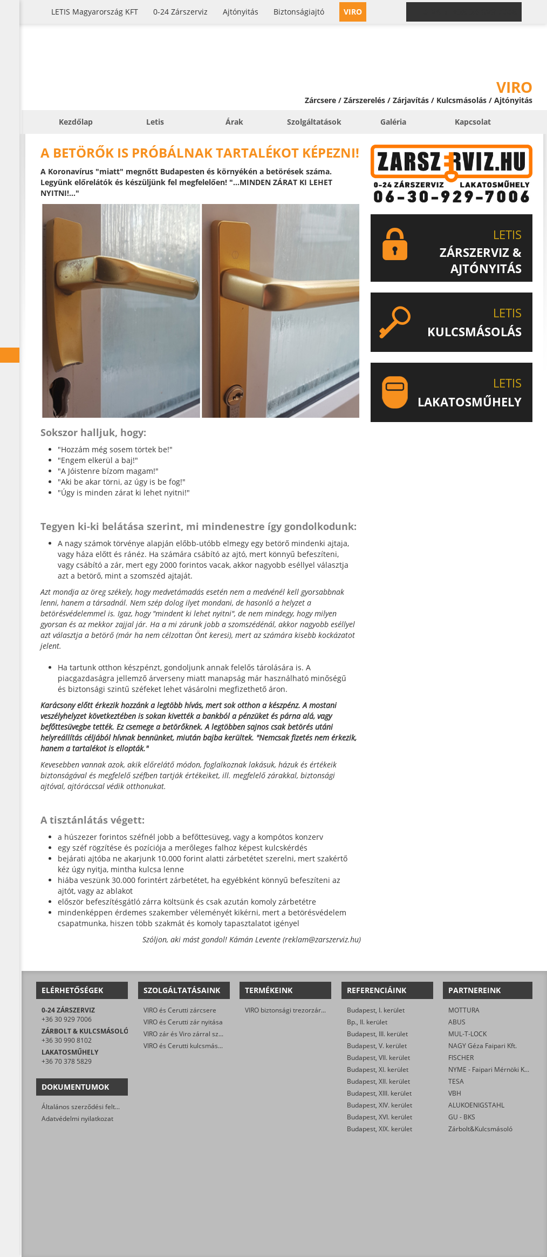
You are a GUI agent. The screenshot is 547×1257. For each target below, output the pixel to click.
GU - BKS (461, 1117)
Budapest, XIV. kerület (379, 1105)
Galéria (393, 122)
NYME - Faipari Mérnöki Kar (489, 1069)
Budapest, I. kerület (376, 1010)
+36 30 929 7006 (67, 1019)
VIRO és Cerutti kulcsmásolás (186, 1045)
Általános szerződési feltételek (87, 1106)
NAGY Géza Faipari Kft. (482, 1045)
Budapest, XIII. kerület (379, 1093)
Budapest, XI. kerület (377, 1069)
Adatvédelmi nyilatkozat (77, 1118)
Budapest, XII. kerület (378, 1081)
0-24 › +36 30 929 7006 (470, 12)
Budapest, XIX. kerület (379, 1128)
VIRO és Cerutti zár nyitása (183, 1022)
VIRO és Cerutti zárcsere (179, 1010)
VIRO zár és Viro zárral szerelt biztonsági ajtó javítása (223, 1033)
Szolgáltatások (314, 122)
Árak (234, 122)
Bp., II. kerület (367, 1022)
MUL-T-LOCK (467, 1033)
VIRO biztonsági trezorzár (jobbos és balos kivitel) (318, 1010)
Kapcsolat (473, 122)
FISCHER (461, 1057)
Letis (155, 122)
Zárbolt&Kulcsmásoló (480, 1128)
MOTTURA (464, 1010)
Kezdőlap (76, 122)
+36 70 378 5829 (67, 1061)
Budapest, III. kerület (377, 1033)
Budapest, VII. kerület (378, 1057)
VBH (454, 1093)
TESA (456, 1081)
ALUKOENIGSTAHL (476, 1105)
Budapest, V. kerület (377, 1045)
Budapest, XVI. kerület (379, 1117)
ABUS (457, 1022)
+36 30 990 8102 (67, 1040)
